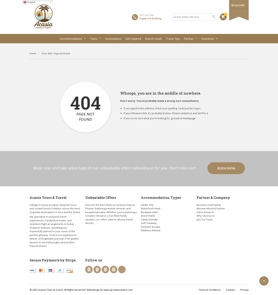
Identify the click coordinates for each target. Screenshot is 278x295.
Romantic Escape (150, 226)
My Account (238, 5)
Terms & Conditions (210, 289)
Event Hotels (148, 215)
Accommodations (73, 38)
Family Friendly (149, 219)
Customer (209, 38)
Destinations (113, 38)
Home (33, 53)
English (29, 2)
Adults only (147, 205)
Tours (95, 38)
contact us (186, 113)
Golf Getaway (149, 223)
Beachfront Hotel (150, 208)
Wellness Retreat (150, 230)
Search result (153, 38)
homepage (189, 118)
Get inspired (133, 38)
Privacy (244, 289)
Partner (191, 38)
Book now (226, 168)
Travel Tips (172, 38)
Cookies (230, 289)
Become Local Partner (209, 205)
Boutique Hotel (149, 212)
